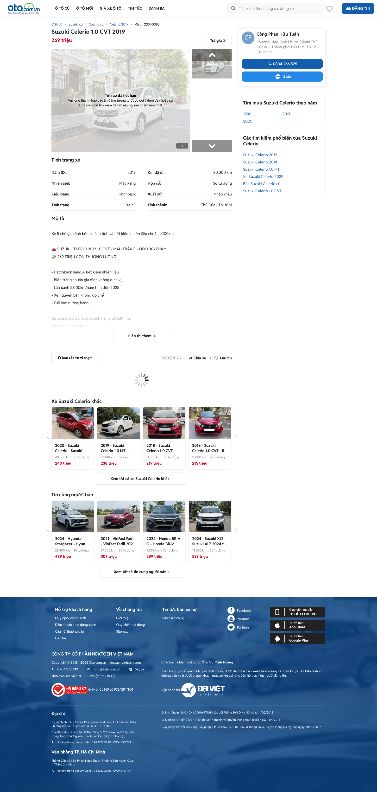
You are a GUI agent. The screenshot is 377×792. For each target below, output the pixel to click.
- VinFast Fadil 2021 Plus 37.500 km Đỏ (117, 544)
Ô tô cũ (56, 24)
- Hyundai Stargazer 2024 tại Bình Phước (73, 546)
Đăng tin (358, 8)
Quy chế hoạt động (130, 625)
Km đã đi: (156, 172)
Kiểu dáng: (60, 194)
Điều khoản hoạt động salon (75, 625)
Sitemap (122, 631)
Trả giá (218, 40)
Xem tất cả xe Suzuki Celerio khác (140, 478)
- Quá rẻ (160, 451)
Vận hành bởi (193, 690)
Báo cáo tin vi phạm (75, 358)
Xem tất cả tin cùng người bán (140, 571)
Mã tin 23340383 (147, 24)
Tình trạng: (60, 205)
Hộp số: (154, 183)
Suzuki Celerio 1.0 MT (261, 169)
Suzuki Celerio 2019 (260, 154)
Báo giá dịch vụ (173, 618)
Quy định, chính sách (70, 618)
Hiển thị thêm (140, 335)
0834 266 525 (282, 63)
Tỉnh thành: (157, 205)
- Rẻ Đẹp (209, 451)
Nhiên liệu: (60, 183)
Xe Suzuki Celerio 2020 (263, 176)
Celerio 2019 (119, 24)
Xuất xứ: (155, 194)
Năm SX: (59, 172)
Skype (136, 669)
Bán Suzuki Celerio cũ (261, 183)
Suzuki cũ (76, 24)
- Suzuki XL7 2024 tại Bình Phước (209, 544)
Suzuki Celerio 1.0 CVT (262, 191)
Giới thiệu (123, 618)
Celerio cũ (96, 24)
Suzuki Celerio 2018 (260, 162)
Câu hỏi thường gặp (69, 631)
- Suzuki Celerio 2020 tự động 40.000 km (70, 453)
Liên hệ (60, 638)
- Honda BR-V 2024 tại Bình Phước (163, 544)
